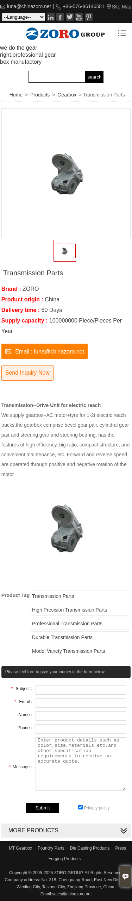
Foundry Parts (51, 848)
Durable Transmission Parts (62, 637)
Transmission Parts (53, 596)
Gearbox (66, 95)
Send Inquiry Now (27, 373)
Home (16, 95)
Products (40, 95)
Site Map (121, 7)
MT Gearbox (20, 848)
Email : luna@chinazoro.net (44, 351)
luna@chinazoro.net (29, 6)
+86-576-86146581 (83, 6)
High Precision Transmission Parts (69, 610)
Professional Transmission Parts (67, 623)
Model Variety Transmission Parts (68, 651)
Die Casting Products (90, 848)
